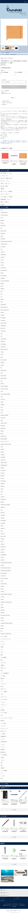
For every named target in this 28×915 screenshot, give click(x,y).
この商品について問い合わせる (6, 102)
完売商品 (7, 52)
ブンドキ (10, 912)
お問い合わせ (3, 900)
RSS (13, 906)
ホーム (3, 52)
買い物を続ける (3, 104)
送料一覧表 (3, 785)
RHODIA (7, 54)
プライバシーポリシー (15, 905)
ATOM (15, 906)
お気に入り (14, 97)
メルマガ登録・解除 (21, 905)
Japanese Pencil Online (15, 912)
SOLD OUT (14, 87)
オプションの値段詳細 (5, 90)
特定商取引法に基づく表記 (5, 93)
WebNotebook (13, 54)
